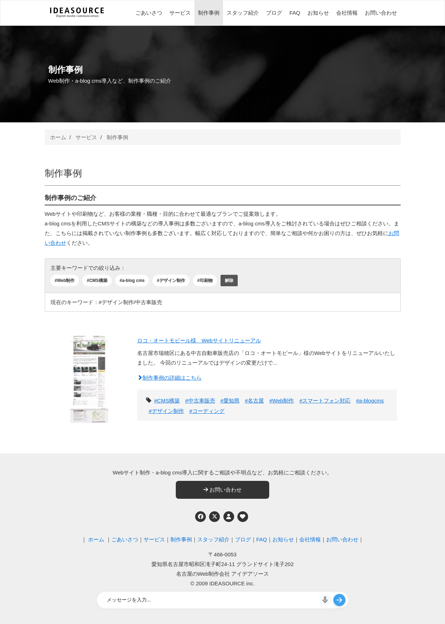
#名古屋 (254, 401)
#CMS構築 (97, 280)
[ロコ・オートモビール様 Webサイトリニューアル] (89, 377)
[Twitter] (214, 516)
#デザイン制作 (171, 280)
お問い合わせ (381, 13)
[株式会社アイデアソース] (77, 16)
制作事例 (208, 13)
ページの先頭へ (430, 609)
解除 (229, 280)
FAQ (294, 13)
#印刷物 (205, 280)
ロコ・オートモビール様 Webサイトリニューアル (199, 340)
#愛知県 (230, 401)
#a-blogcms (370, 401)
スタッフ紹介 (243, 13)
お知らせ (318, 13)
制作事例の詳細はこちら (169, 378)
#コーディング (206, 411)
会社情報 (347, 13)
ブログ (274, 13)
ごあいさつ (148, 13)
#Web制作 (65, 280)
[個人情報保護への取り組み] (228, 516)
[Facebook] (200, 516)
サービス (180, 13)
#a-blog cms (132, 280)
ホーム (58, 137)
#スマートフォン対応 (324, 401)
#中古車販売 (200, 401)
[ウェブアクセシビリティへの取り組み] (242, 516)
